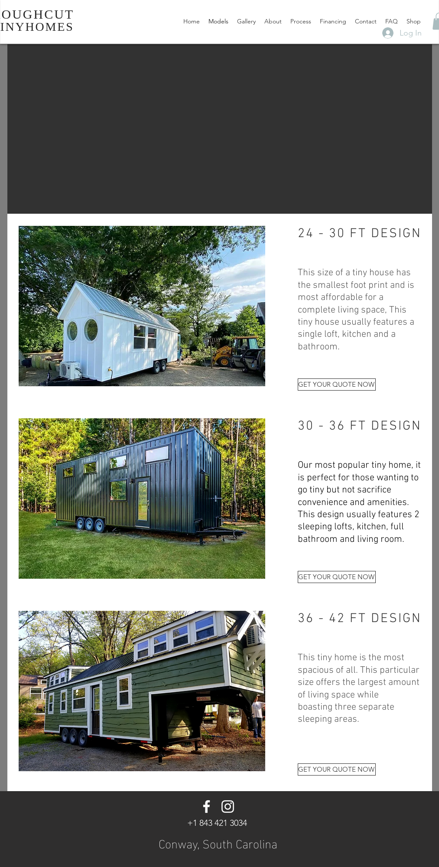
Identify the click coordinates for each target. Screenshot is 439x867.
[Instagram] (227, 806)
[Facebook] (206, 806)
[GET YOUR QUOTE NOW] (337, 384)
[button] (142, 306)
